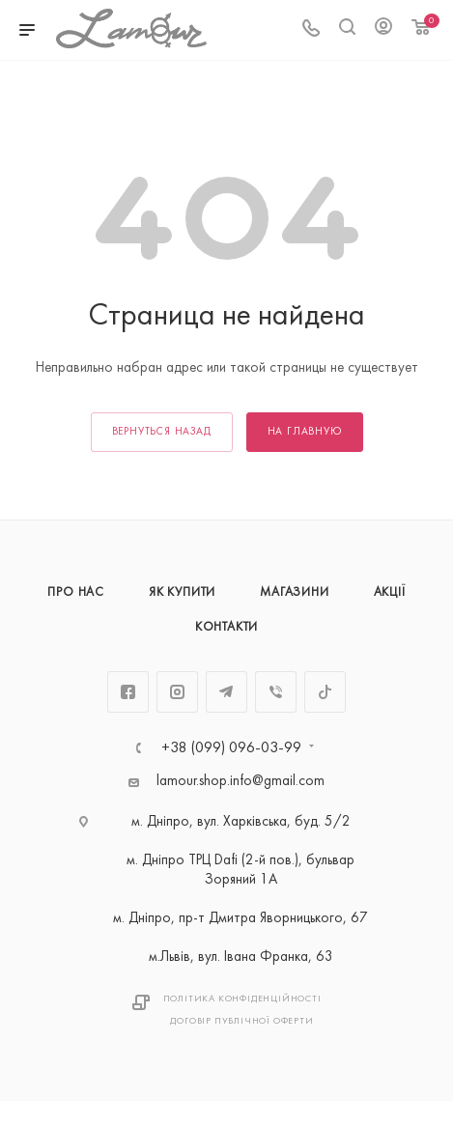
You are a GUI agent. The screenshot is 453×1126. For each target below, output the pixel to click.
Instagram (177, 692)
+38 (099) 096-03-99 (231, 748)
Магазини (294, 593)
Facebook (128, 692)
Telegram (226, 692)
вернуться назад (162, 432)
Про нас (75, 593)
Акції (390, 593)
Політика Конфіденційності (242, 999)
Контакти (226, 627)
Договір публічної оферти (241, 1021)
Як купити (182, 593)
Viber (276, 692)
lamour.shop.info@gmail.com (240, 781)
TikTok (325, 692)
